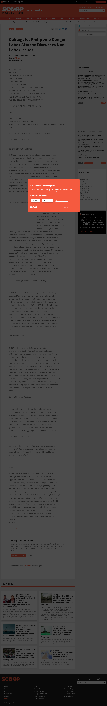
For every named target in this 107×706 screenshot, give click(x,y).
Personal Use (48, 201)
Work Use (36, 201)
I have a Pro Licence (62, 201)
